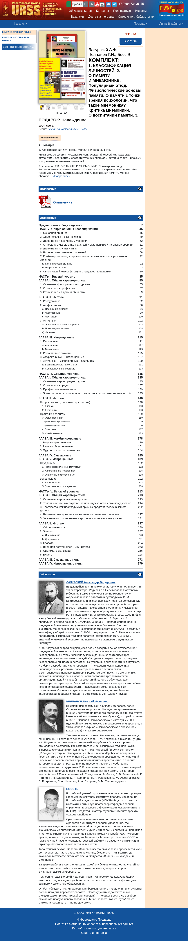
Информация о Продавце (94, 919)
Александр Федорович (90, 582)
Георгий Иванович (87, 701)
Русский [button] (77, 4)
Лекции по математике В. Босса (68, 129)
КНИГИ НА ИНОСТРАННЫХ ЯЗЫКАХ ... (15, 39)
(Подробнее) (61, 176)
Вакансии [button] (76, 16)
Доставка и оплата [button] (101, 16)
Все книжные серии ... (19, 46)
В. (72, 788)
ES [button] (86, 4)
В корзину (130, 41)
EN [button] (91, 4)
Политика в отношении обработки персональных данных (94, 924)
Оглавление (62, 202)
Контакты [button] (102, 10)
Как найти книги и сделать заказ (94, 928)
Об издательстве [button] (80, 10)
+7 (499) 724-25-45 (131, 3)
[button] (97, 4)
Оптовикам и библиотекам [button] (136, 16)
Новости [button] (141, 10)
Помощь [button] (139, 23)
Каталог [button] (19, 23)
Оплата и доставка (94, 932)
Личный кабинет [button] (170, 23)
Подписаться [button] (122, 10)
